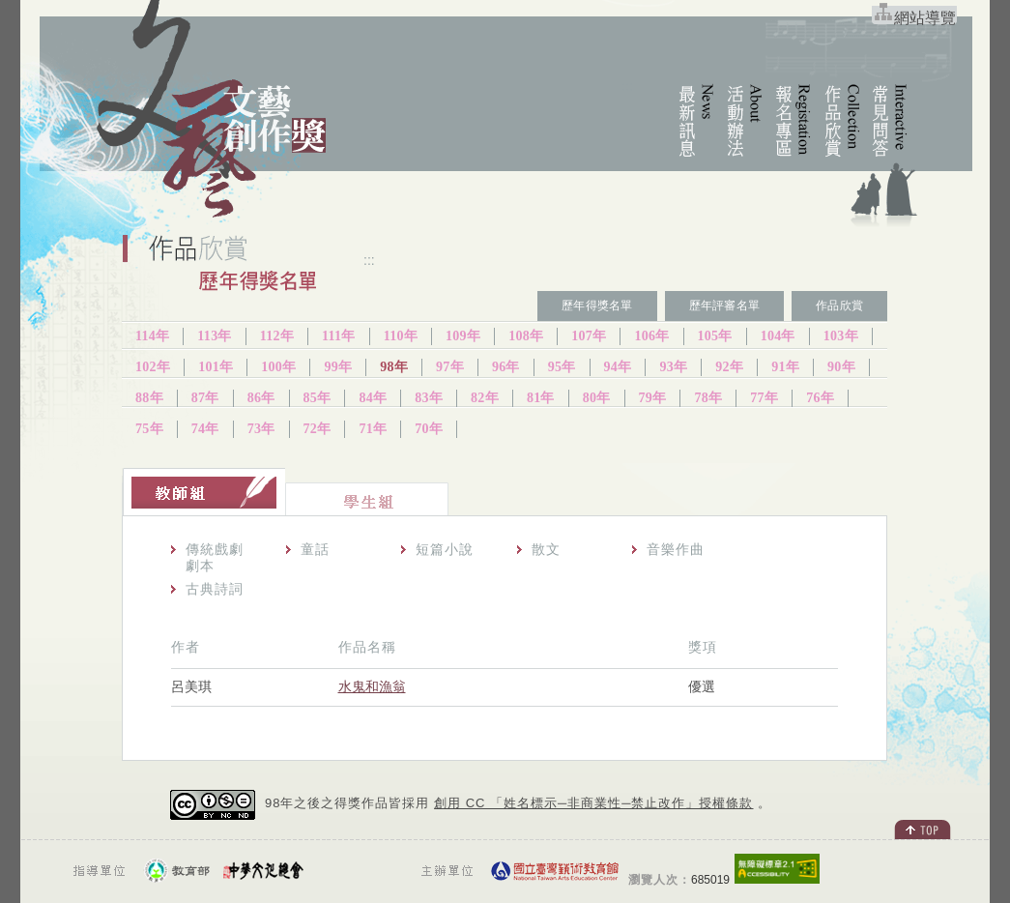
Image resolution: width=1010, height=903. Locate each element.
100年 (278, 367)
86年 (261, 398)
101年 (215, 367)
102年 (152, 367)
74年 (205, 429)
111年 (339, 336)
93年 (673, 367)
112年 (277, 336)
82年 (485, 398)
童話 (315, 549)
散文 (546, 549)
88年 (149, 398)
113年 (214, 336)
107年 (588, 336)
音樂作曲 (676, 549)
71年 (373, 429)
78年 (708, 398)
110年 (401, 336)
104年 (778, 336)
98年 (394, 367)
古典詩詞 (215, 589)
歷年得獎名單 (597, 305)
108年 (525, 336)
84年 (373, 398)
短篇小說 (445, 549)
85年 (317, 398)
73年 (261, 429)
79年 (653, 398)
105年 (715, 336)
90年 (841, 367)
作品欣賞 (839, 305)
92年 (729, 367)
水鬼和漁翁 (372, 686)
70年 (429, 429)
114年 (152, 336)
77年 (764, 398)
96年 (506, 367)
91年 (785, 367)
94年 (618, 367)
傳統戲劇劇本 (215, 557)
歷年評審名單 (724, 305)
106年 (651, 336)
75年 (149, 429)
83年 (429, 398)
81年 (541, 398)
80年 (597, 398)
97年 (450, 367)
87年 (205, 398)
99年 (338, 367)
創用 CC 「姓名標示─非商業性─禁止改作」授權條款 (593, 803)
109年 (463, 336)
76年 (820, 398)
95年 (562, 367)
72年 (317, 429)
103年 (840, 336)
